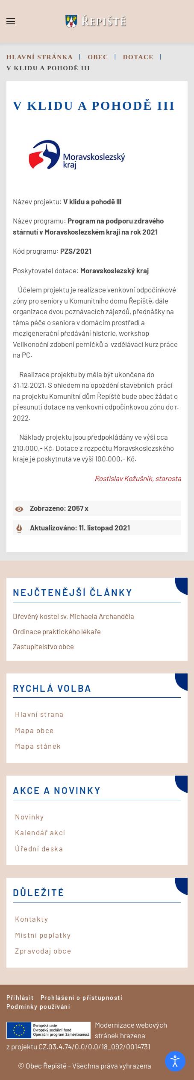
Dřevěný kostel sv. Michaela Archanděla (73, 616)
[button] (10, 21)
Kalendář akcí (40, 832)
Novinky (29, 816)
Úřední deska (39, 848)
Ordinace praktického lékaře (57, 631)
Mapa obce (34, 730)
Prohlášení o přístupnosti (82, 997)
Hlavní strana (39, 714)
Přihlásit (20, 997)
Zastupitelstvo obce (43, 646)
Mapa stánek (38, 746)
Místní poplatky (43, 935)
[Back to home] (97, 21)
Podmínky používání (38, 1006)
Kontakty (31, 918)
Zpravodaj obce (43, 950)
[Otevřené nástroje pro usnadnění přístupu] (175, 1061)
